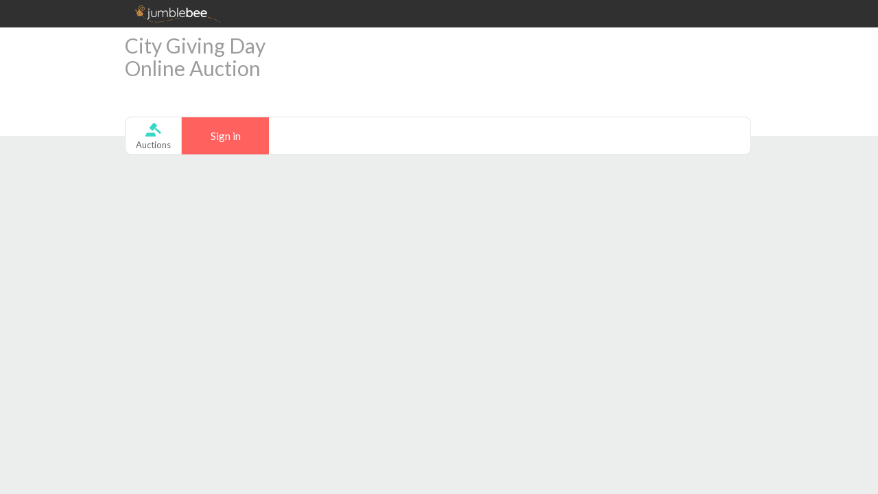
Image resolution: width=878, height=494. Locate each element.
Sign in (226, 136)
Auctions (153, 144)
